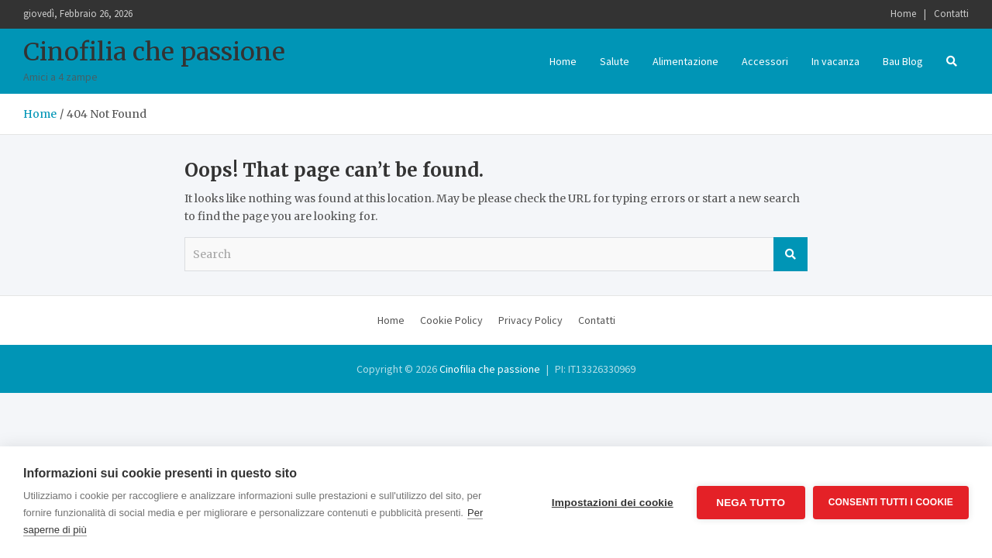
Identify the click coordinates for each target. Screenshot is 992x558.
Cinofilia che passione (154, 51)
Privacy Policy (530, 320)
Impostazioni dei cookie (612, 502)
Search (790, 254)
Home (903, 13)
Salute (614, 61)
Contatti (951, 13)
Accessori (765, 61)
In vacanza (835, 61)
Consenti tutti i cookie (890, 502)
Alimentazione (685, 61)
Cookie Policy (451, 320)
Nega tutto (750, 502)
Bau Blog (903, 61)
